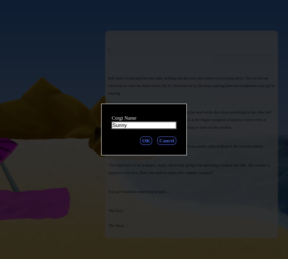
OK (146, 140)
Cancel (166, 140)
